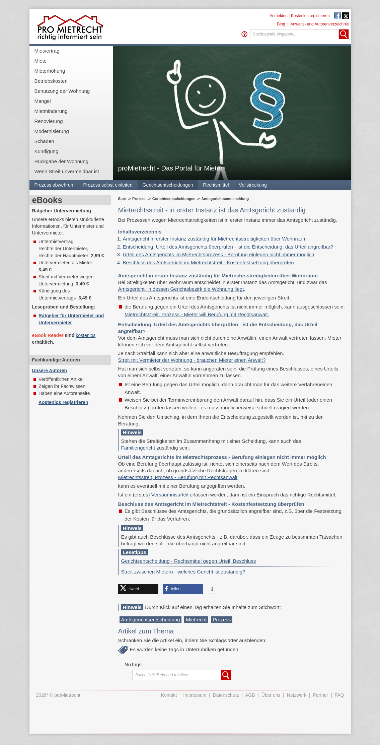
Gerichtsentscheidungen (168, 185)
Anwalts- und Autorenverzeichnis (319, 24)
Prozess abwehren (53, 185)
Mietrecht (196, 619)
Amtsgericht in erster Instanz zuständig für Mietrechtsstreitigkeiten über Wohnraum (215, 239)
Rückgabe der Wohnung (61, 161)
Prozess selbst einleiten (107, 185)
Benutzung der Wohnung (62, 91)
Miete (40, 61)
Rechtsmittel (216, 185)
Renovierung (48, 121)
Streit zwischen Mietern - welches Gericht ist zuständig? (183, 571)
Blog (281, 24)
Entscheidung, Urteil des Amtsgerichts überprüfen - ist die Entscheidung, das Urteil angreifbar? (228, 247)
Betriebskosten (51, 81)
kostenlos (85, 335)
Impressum (194, 695)
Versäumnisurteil (169, 494)
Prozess (139, 199)
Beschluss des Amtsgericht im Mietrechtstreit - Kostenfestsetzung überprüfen (208, 262)
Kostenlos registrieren (310, 15)
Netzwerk (296, 695)
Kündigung (46, 151)
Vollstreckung (253, 185)
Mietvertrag (47, 51)
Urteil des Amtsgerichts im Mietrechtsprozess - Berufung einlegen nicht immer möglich (218, 254)
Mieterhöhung (49, 71)
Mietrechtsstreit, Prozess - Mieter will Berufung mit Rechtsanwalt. (197, 314)
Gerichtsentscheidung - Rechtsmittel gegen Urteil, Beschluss (188, 561)
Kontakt (169, 695)
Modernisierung (51, 131)
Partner (320, 695)
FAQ (339, 695)
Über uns (271, 695)
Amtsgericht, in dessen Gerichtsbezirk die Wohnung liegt (181, 289)
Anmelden (279, 15)
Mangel (42, 101)
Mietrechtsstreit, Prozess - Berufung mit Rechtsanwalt (178, 477)
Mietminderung (51, 111)
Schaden (44, 141)
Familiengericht (138, 448)
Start (122, 199)
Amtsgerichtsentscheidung (225, 199)
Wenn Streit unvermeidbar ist (66, 171)
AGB (250, 695)
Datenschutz (226, 695)
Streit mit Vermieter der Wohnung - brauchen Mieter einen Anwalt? (192, 360)
